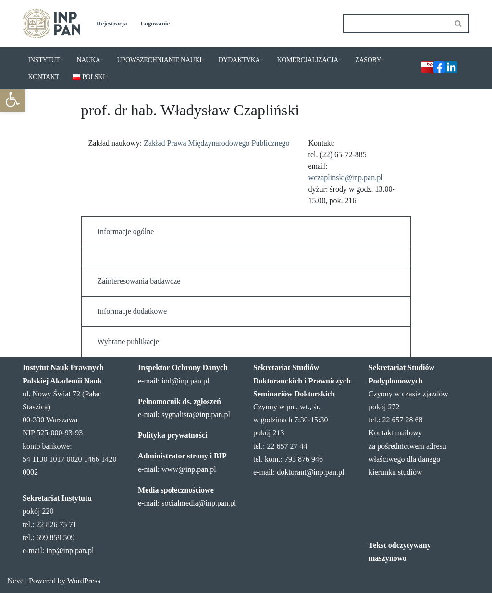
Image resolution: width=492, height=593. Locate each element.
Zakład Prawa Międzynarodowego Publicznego (216, 143)
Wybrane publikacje (128, 341)
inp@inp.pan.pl (70, 550)
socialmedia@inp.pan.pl (198, 503)
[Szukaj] (395, 23)
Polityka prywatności (172, 435)
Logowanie (155, 23)
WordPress (83, 581)
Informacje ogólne (126, 231)
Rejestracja (112, 23)
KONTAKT (43, 77)
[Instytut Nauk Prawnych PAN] (51, 23)
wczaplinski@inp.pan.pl (345, 177)
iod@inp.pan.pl (185, 381)
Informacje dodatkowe (132, 311)
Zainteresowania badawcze (139, 281)
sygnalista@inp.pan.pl (195, 414)
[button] (12, 99)
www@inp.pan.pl (188, 469)
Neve (15, 581)
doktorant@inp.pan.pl (310, 472)
